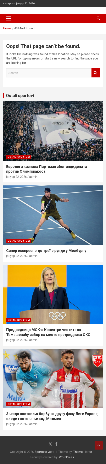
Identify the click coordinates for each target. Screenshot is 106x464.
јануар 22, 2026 (16, 176)
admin (33, 176)
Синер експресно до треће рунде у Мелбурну (46, 250)
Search (95, 73)
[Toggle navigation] (8, 18)
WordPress (66, 457)
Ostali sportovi (20, 95)
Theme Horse (82, 452)
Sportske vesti (44, 452)
